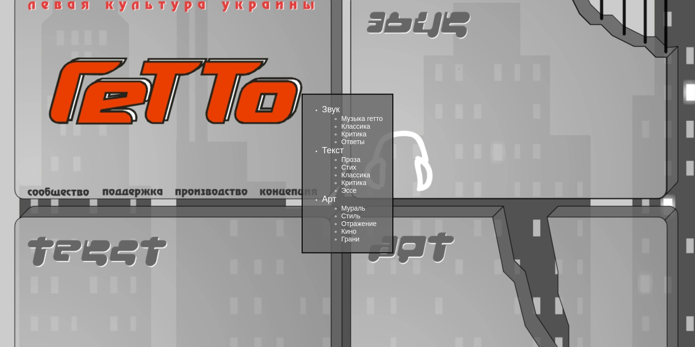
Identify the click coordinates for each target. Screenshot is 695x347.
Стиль (351, 216)
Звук (331, 109)
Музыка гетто (362, 118)
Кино (349, 231)
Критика (353, 134)
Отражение (358, 223)
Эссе (349, 190)
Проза (351, 159)
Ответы (352, 142)
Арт (329, 199)
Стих (348, 167)
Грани (350, 239)
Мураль (353, 208)
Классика (355, 126)
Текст (333, 150)
